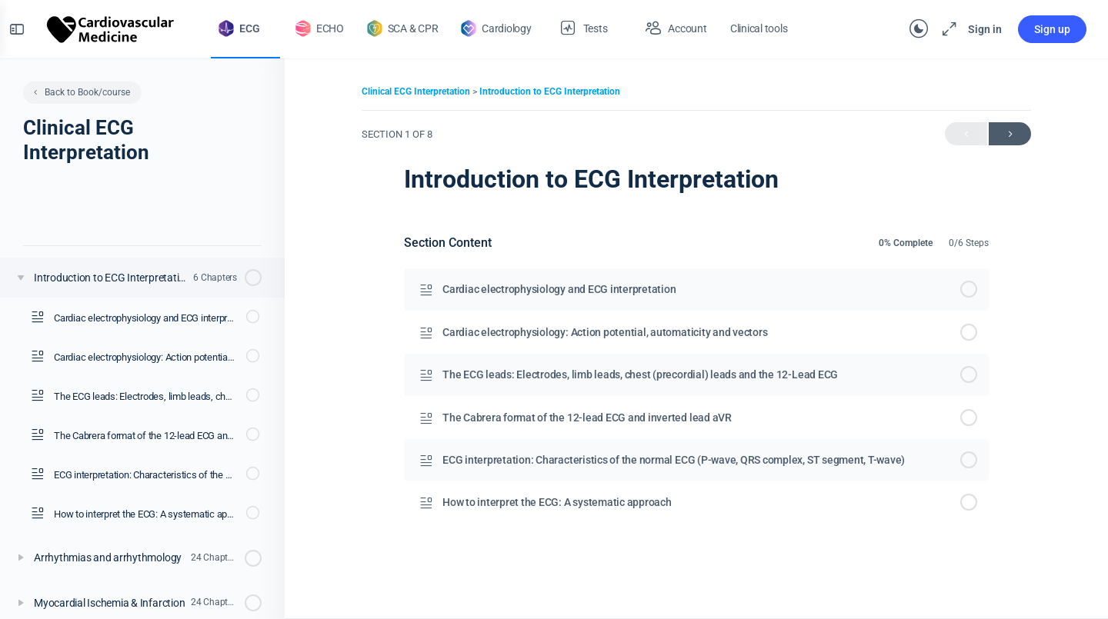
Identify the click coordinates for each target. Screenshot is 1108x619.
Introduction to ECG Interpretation (549, 91)
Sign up (1043, 29)
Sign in (976, 29)
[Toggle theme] (909, 29)
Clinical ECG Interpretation (417, 91)
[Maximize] (937, 29)
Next (1010, 134)
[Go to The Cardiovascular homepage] (120, 27)
